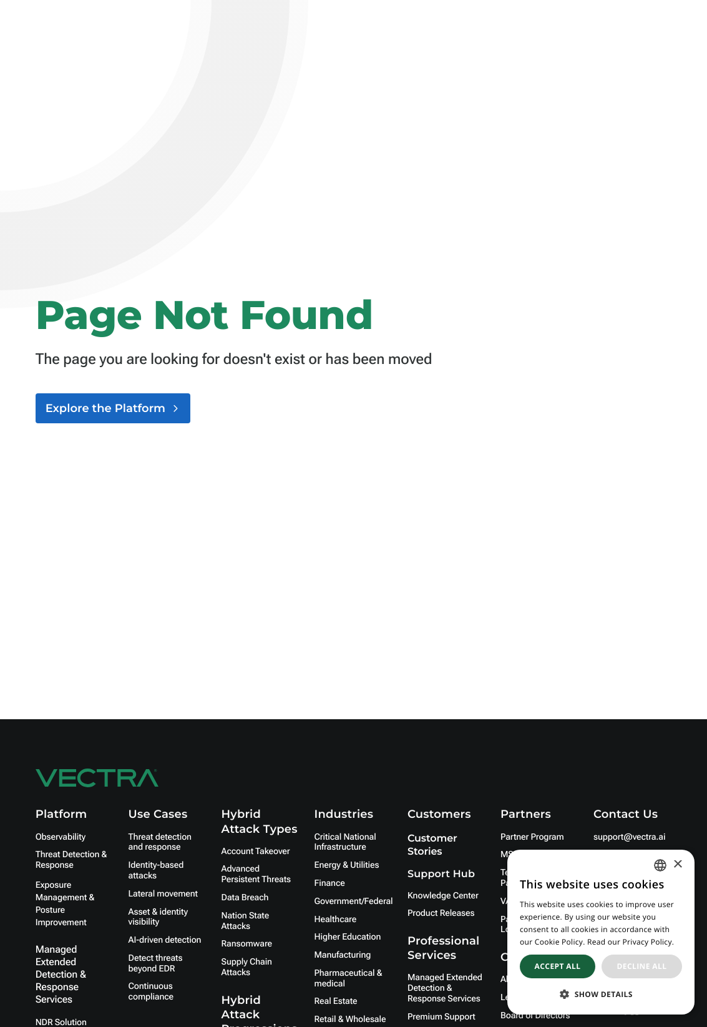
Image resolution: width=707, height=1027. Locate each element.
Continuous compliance (151, 991)
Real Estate (336, 1001)
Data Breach (245, 898)
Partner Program (532, 837)
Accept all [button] (558, 966)
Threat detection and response (160, 842)
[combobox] (660, 865)
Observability (60, 837)
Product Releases (440, 913)
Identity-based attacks (156, 870)
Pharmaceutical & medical (348, 978)
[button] (601, 994)
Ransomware (247, 944)
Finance (329, 883)
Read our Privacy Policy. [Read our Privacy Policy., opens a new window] (630, 941)
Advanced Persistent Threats (256, 874)
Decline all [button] (642, 966)
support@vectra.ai (629, 837)
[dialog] (601, 932)
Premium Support (441, 1017)
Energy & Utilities (346, 865)
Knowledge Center (443, 896)
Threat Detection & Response (71, 860)
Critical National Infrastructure (345, 842)
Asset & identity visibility (158, 917)
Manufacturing (342, 955)
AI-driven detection (165, 940)
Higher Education (347, 937)
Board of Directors (535, 1016)
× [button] (677, 865)
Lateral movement (163, 894)
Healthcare (335, 920)
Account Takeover (256, 852)
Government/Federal (353, 902)
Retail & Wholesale (350, 1020)
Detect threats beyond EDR (156, 963)
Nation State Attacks (246, 921)
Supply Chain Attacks (247, 967)
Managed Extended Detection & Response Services (61, 974)
